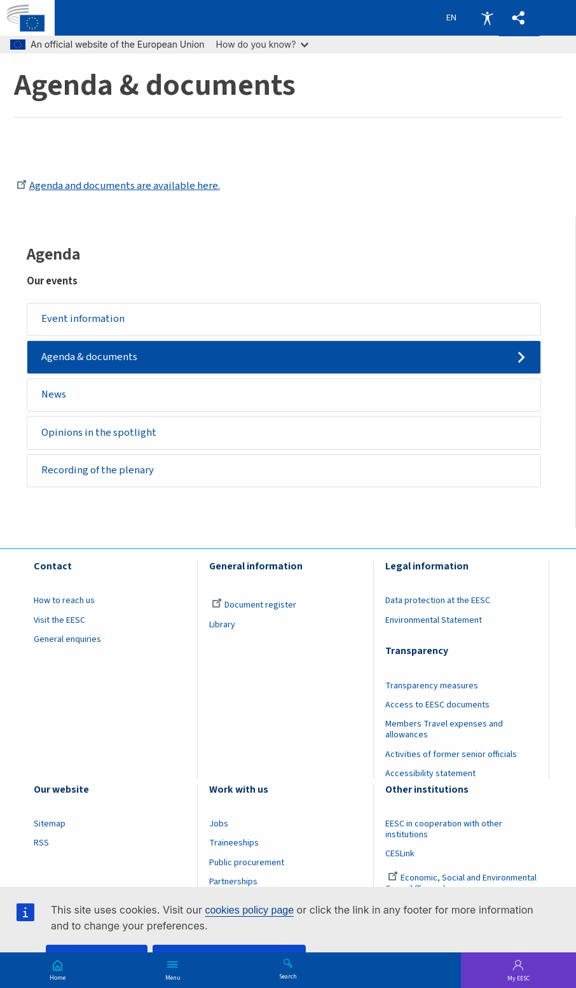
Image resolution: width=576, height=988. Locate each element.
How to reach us (64, 600)
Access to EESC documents (437, 705)
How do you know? (262, 44)
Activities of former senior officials (451, 754)
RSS (41, 843)
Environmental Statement (433, 620)
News (53, 394)
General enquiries (67, 639)
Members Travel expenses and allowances (444, 729)
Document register (254, 605)
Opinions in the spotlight (98, 432)
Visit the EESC (59, 620)
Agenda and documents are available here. (118, 185)
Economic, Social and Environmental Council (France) (461, 883)
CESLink (400, 853)
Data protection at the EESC (437, 600)
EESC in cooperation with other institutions (443, 829)
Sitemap (49, 824)
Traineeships (234, 843)
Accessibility (487, 18)
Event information (83, 318)
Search (288, 976)
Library (222, 624)
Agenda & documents (89, 357)
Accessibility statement (430, 773)
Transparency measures (431, 685)
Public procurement (246, 862)
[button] (519, 18)
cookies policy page (249, 910)
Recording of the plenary (97, 470)
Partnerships (233, 881)
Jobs (218, 824)
